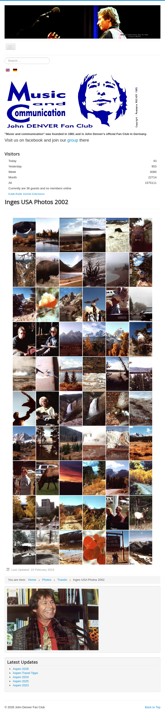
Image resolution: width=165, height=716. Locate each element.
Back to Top (152, 707)
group (72, 140)
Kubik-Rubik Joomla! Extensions (26, 194)
